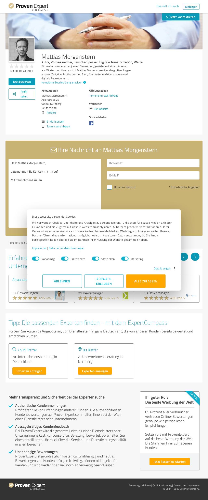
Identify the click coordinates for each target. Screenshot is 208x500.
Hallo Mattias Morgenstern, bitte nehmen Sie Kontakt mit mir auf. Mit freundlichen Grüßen (55, 193)
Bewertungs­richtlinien (140, 485)
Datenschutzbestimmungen (77, 250)
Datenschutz (179, 485)
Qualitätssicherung (162, 485)
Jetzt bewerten (22, 81)
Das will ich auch (167, 6)
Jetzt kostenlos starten (170, 461)
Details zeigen (151, 270)
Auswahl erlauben (104, 283)
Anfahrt (51, 112)
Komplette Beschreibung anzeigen (63, 82)
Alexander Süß (23, 279)
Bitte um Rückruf (124, 187)
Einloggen (191, 7)
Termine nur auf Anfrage (103, 95)
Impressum (49, 250)
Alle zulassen (145, 283)
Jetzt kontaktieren (180, 16)
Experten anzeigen (29, 371)
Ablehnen (62, 283)
